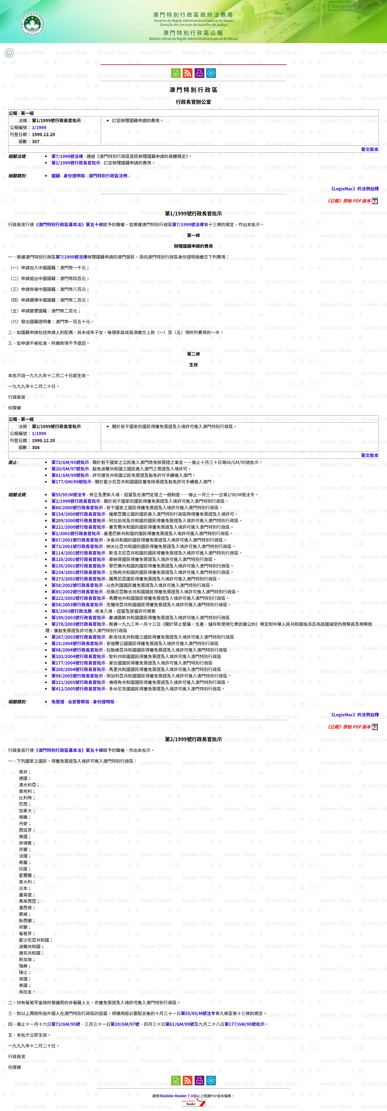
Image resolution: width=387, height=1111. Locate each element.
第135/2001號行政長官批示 (78, 565)
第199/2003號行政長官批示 (78, 617)
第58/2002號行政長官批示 (77, 585)
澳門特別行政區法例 (108, 175)
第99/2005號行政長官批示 (77, 675)
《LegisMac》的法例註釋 (354, 188)
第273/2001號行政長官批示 (78, 578)
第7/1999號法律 (67, 156)
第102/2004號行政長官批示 (78, 656)
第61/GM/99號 (179, 1024)
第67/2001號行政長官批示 (77, 539)
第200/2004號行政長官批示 (78, 669)
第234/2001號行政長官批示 (78, 572)
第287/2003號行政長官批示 (78, 637)
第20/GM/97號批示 (70, 468)
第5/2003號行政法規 (71, 611)
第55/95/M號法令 (68, 494)
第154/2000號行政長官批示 (78, 514)
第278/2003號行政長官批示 (78, 624)
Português (341, 6)
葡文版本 (369, 149)
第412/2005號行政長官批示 (78, 688)
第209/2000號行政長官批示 (78, 520)
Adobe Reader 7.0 (178, 1095)
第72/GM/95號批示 (70, 462)
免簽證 (57, 701)
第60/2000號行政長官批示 (77, 507)
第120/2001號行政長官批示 (78, 559)
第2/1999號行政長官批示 (75, 501)
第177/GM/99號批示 (71, 481)
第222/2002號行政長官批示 (78, 598)
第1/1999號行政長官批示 (75, 162)
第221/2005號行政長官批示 (78, 682)
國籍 (55, 175)
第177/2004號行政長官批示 (78, 662)
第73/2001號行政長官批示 (77, 546)
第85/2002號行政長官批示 (77, 591)
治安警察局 (78, 701)
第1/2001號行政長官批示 (75, 533)
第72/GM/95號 (65, 1024)
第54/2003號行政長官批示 (77, 604)
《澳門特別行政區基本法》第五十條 (68, 224)
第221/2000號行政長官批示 (78, 527)
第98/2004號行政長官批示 (77, 649)
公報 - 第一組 (21, 113)
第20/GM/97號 (124, 1024)
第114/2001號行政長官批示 (78, 552)
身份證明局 (74, 175)
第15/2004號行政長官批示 (77, 643)
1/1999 (39, 127)
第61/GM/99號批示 (70, 475)
